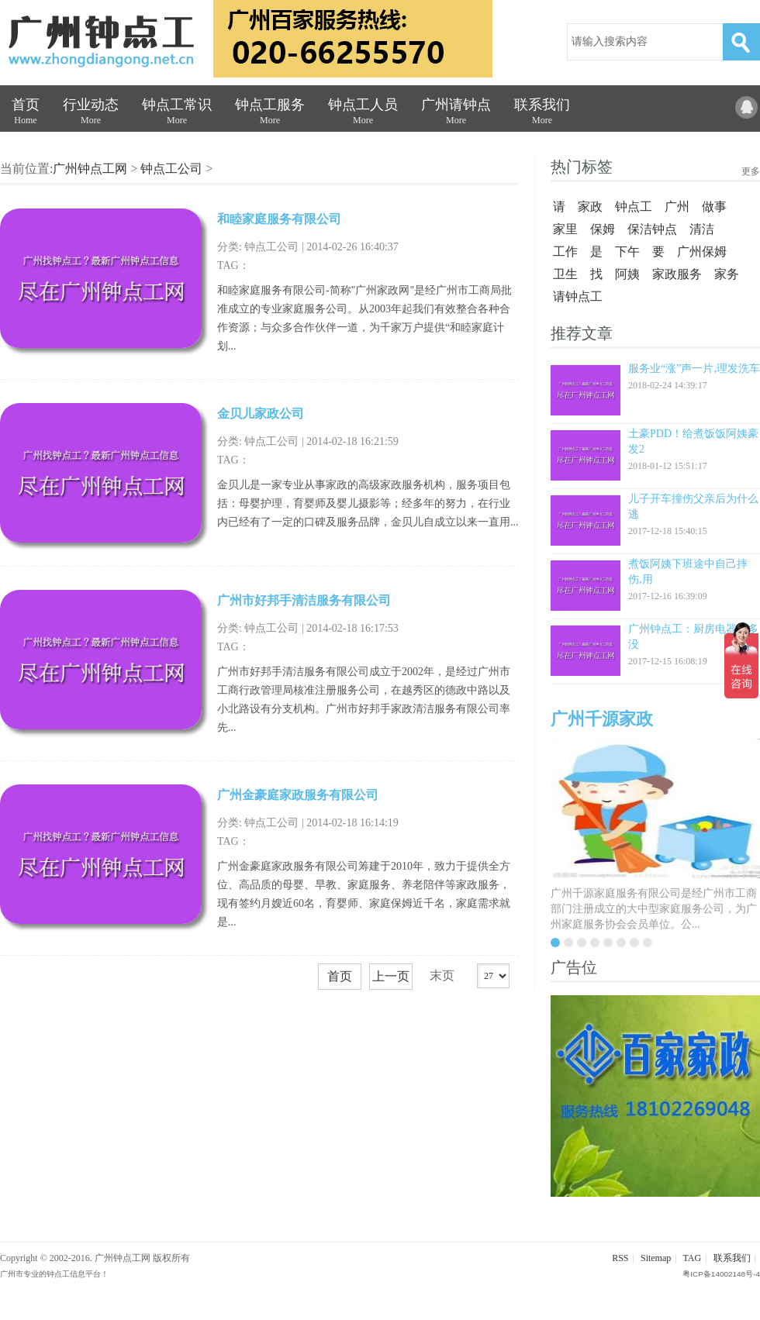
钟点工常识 (177, 114)
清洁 (701, 229)
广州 (677, 206)
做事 (714, 206)
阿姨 (627, 274)
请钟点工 (578, 296)
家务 (726, 274)
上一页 (390, 976)
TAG (691, 1258)
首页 (26, 114)
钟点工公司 (171, 168)
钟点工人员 (363, 114)
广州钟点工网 (90, 168)
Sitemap (656, 1258)
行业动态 (91, 114)
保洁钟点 (652, 229)
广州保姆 (702, 251)
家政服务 (677, 274)
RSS (620, 1258)
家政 (590, 206)
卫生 (565, 274)
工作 (565, 251)
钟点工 (633, 206)
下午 (627, 251)
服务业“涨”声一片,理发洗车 (694, 368)
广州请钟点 (456, 114)
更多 (750, 171)
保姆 (602, 229)
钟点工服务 (270, 114)
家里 (565, 229)
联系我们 (542, 114)
